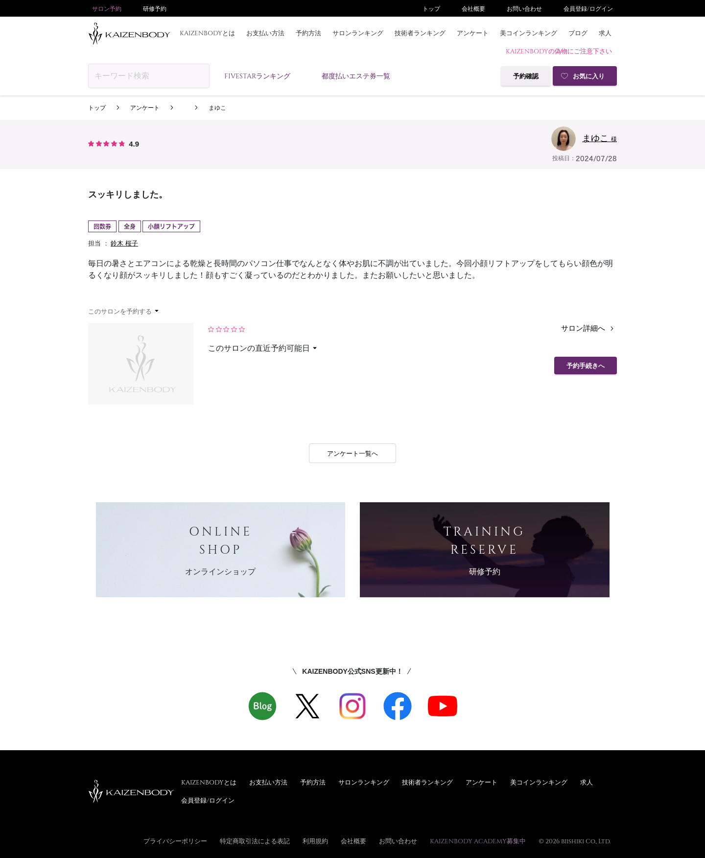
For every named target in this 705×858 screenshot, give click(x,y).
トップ (431, 8)
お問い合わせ (524, 8)
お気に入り (589, 76)
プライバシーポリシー (175, 841)
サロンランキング (357, 33)
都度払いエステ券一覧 (356, 76)
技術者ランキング (420, 33)
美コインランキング (528, 33)
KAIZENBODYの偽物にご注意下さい (559, 51)
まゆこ (217, 107)
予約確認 (526, 76)
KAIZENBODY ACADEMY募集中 (478, 841)
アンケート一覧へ (352, 453)
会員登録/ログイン (588, 8)
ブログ (578, 33)
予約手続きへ (585, 365)
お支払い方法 (265, 33)
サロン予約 (106, 8)
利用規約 (315, 841)
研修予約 (154, 8)
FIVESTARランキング (257, 76)
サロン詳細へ (589, 328)
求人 (605, 33)
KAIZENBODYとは (207, 33)
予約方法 (308, 33)
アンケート (473, 33)
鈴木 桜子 (124, 243)
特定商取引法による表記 (255, 841)
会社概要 (473, 8)
